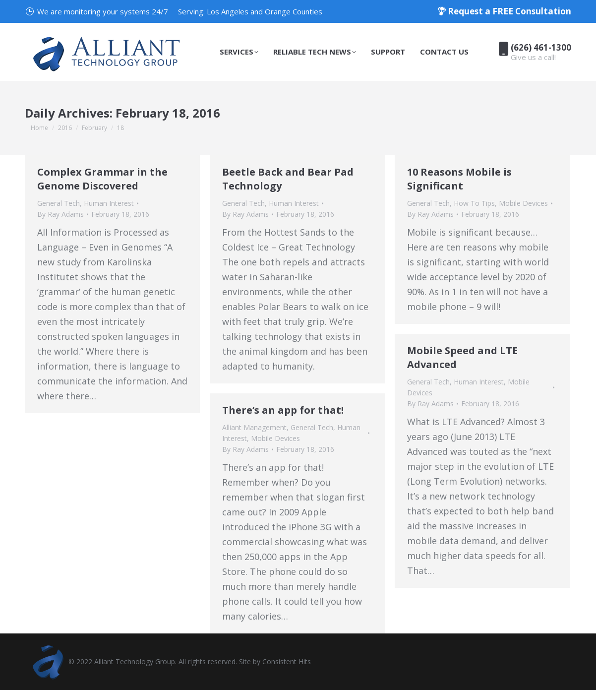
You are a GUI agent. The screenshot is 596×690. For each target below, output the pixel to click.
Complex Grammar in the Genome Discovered (102, 178)
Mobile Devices (523, 203)
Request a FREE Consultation (504, 11)
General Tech (58, 203)
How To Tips (474, 203)
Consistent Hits (286, 661)
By (60, 214)
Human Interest (109, 203)
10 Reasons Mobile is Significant (459, 178)
